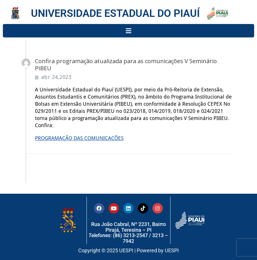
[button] (128, 30)
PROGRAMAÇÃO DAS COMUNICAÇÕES (79, 138)
